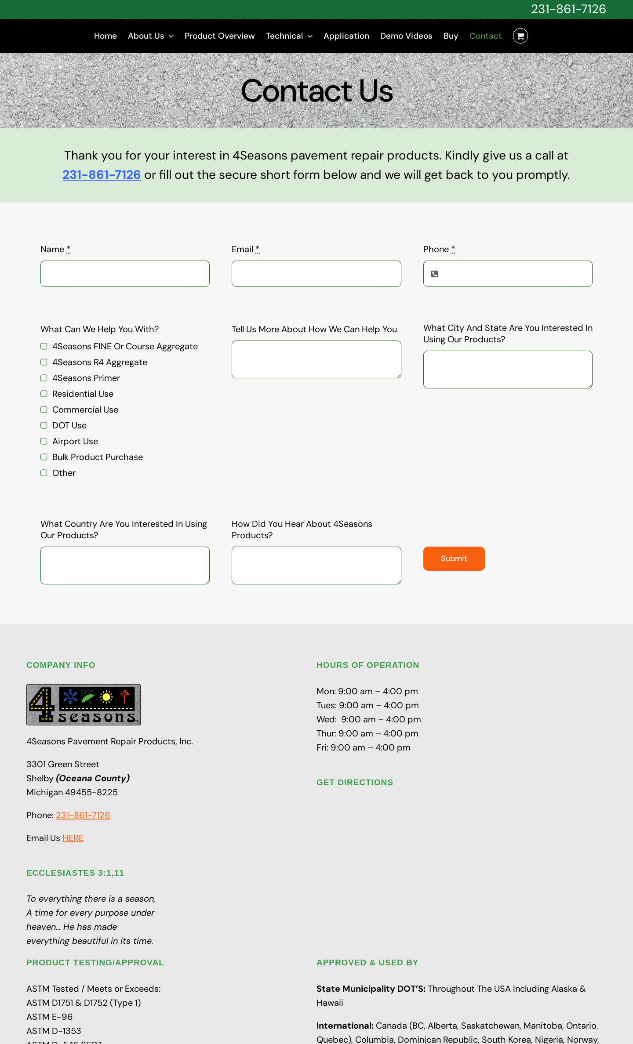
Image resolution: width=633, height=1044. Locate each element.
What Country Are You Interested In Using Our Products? (123, 529)
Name (55, 249)
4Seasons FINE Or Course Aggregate (125, 346)
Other (64, 472)
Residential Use (82, 393)
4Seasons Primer (86, 378)
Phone (439, 249)
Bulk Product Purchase (97, 457)
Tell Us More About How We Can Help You (314, 329)
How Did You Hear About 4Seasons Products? (302, 529)
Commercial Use (85, 409)
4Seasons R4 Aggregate (99, 362)
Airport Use (75, 441)
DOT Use (69, 425)
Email (246, 249)
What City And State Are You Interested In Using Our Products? (508, 333)
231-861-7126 (569, 9)
